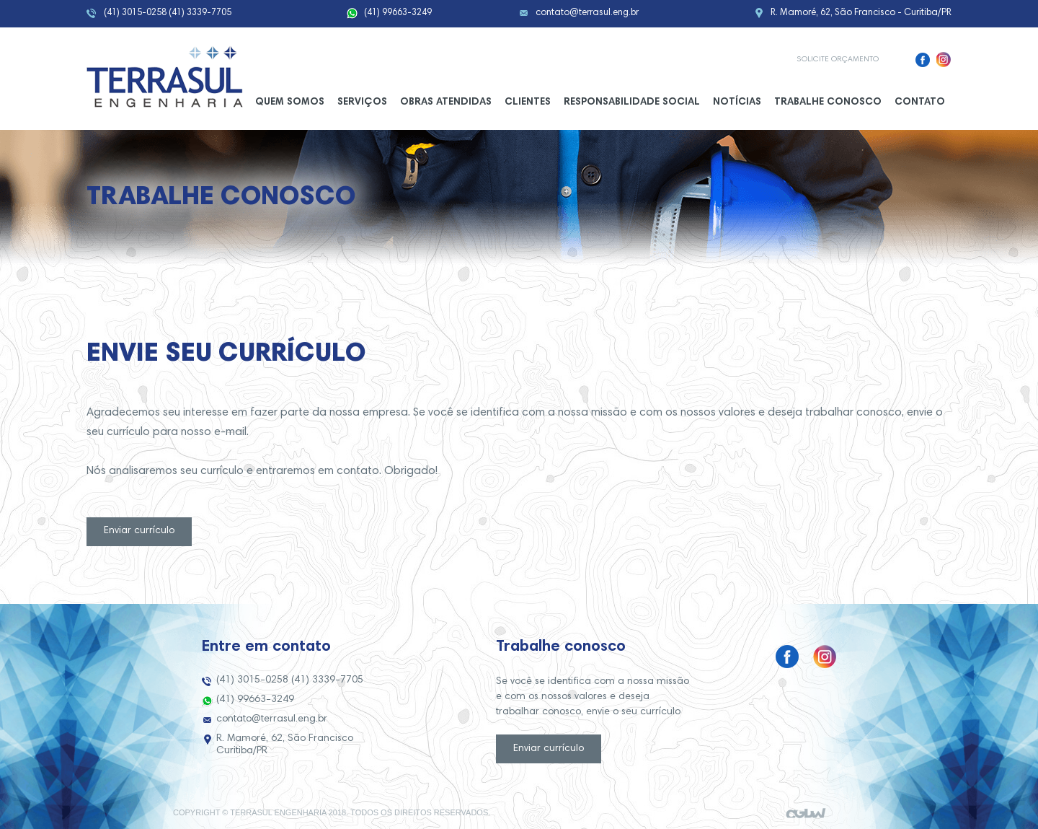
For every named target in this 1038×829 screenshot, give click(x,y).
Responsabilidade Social (632, 102)
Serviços (362, 102)
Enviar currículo (139, 531)
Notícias (737, 102)
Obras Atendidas (446, 102)
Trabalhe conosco (828, 102)
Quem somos (289, 102)
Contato (920, 102)
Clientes (528, 102)
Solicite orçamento (838, 59)
